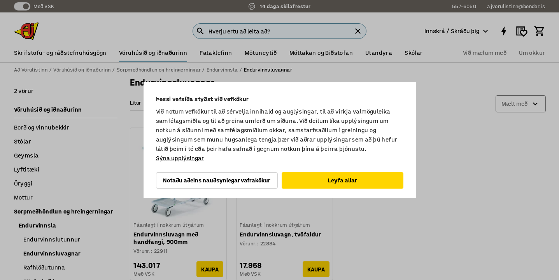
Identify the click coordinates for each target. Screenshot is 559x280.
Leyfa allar (342, 180)
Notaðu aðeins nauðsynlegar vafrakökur (216, 180)
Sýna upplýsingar (180, 158)
